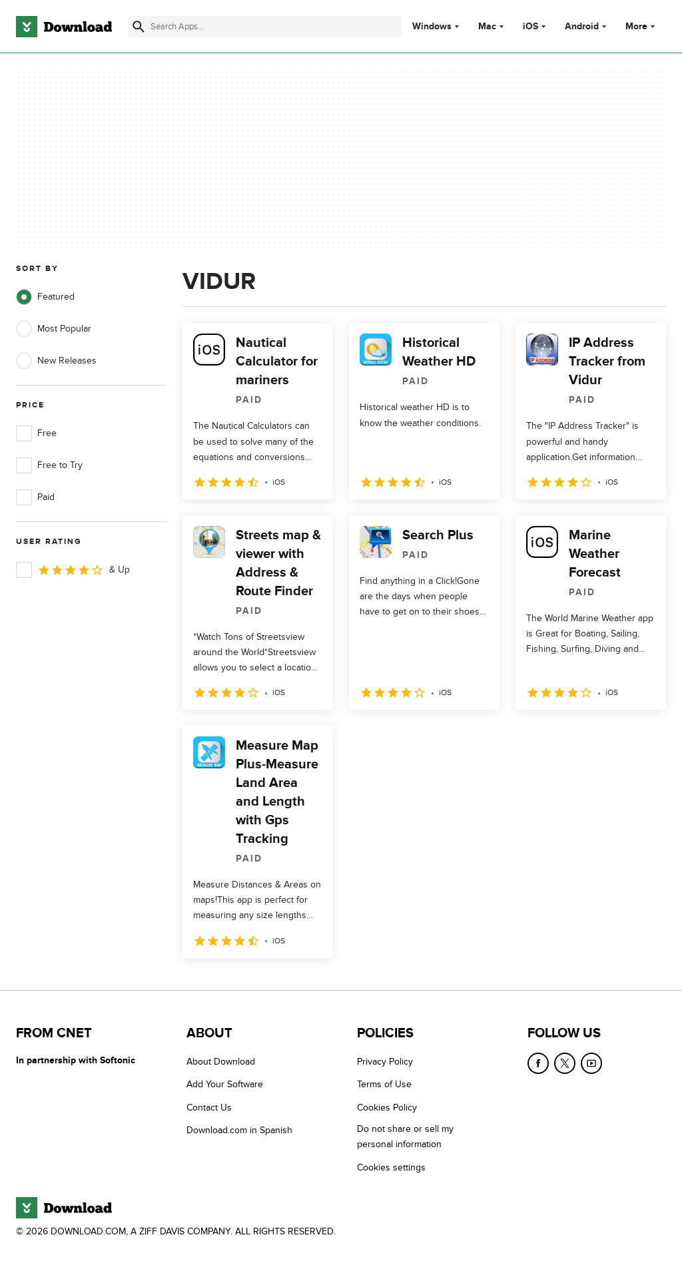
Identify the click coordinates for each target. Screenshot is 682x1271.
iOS (530, 26)
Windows (432, 26)
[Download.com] (64, 26)
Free (36, 433)
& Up (73, 570)
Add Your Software (224, 1084)
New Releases (56, 361)
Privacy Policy (385, 1061)
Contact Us (209, 1107)
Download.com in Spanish (239, 1130)
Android (582, 26)
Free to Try (49, 465)
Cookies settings (391, 1166)
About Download (220, 1061)
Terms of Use (384, 1084)
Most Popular (53, 329)
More (641, 26)
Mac (487, 26)
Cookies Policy (387, 1107)
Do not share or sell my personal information (405, 1136)
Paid (35, 497)
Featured (45, 297)
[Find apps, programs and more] (265, 26)
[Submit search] (138, 26)
